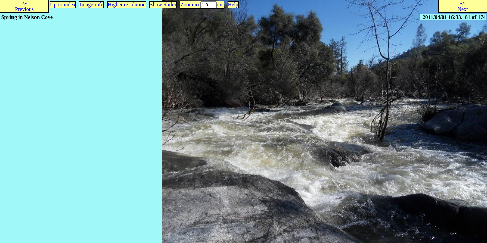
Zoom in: (190, 4)
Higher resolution (126, 4)
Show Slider (163, 4)
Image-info (91, 4)
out (220, 4)
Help (233, 4)
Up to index (63, 4)
